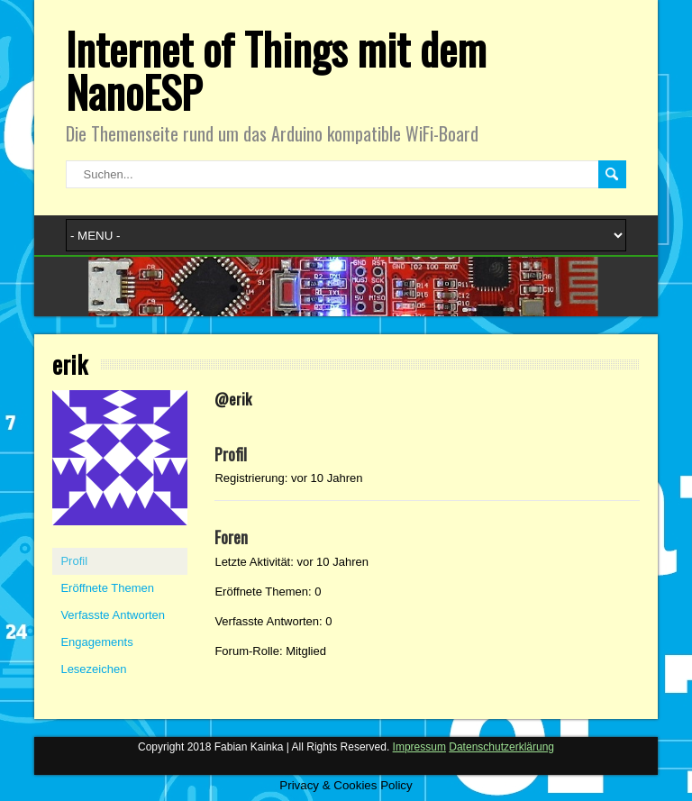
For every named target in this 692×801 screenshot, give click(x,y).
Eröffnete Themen (107, 588)
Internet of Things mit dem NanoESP (276, 69)
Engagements (96, 642)
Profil (73, 561)
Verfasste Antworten (112, 615)
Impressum (419, 747)
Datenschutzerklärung (501, 747)
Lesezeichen (93, 669)
